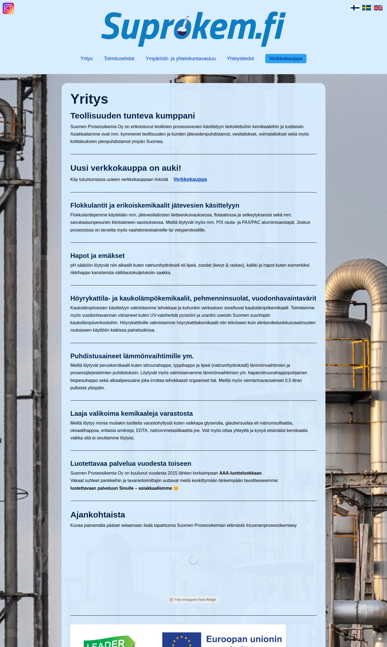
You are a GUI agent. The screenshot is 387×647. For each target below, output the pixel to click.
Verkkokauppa (286, 58)
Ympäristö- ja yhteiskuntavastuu (181, 58)
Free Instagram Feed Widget (192, 600)
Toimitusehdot (119, 58)
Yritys (87, 58)
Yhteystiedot (240, 58)
